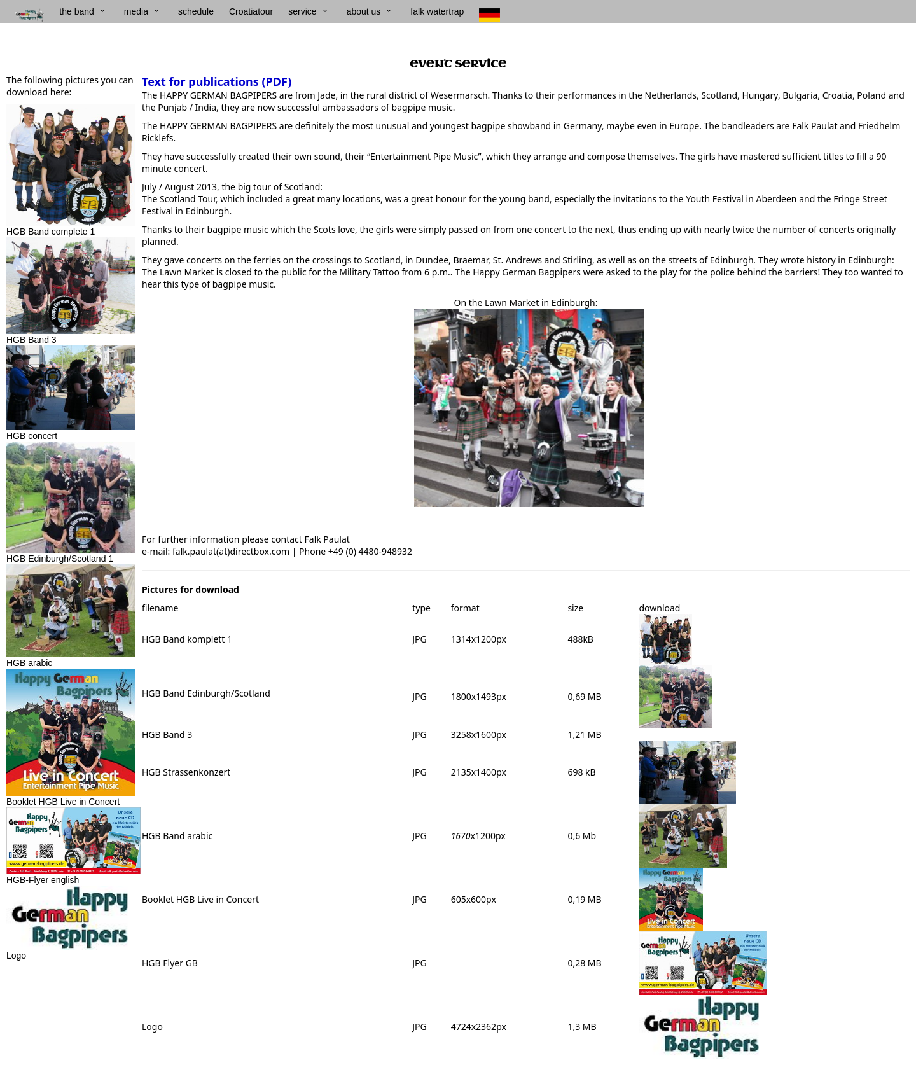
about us (364, 11)
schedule (196, 11)
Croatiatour (251, 11)
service (302, 11)
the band (76, 11)
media (136, 11)
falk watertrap (437, 11)
